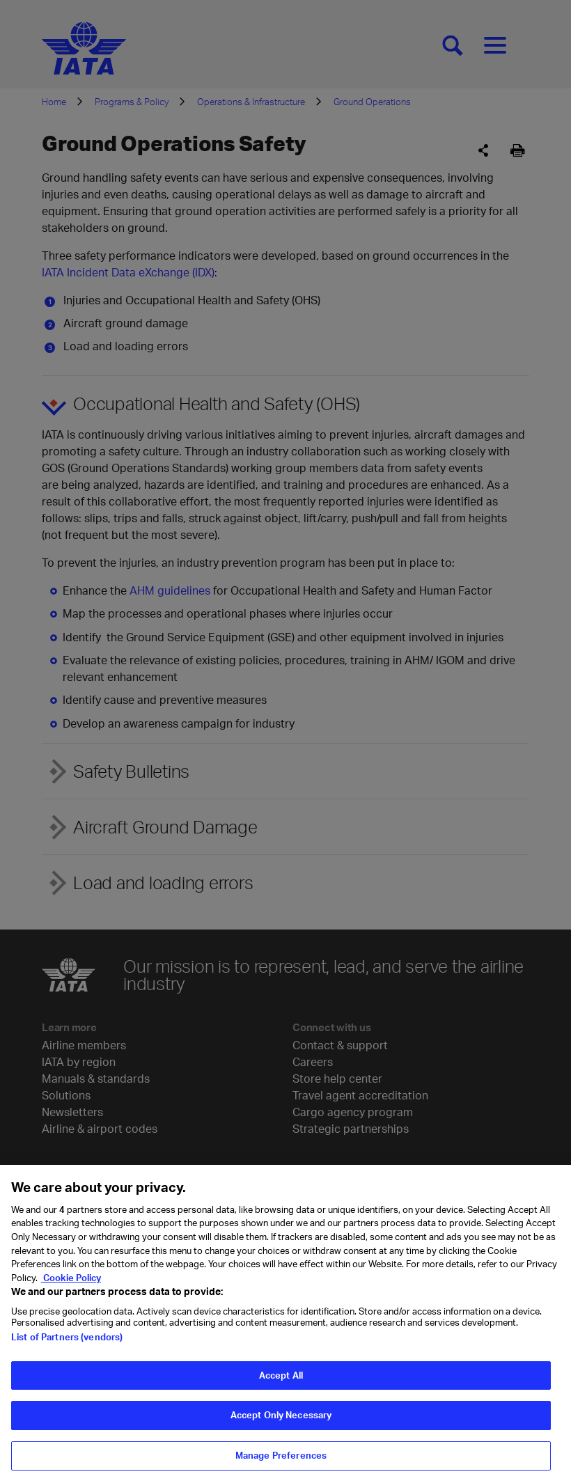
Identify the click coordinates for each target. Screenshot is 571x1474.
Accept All (281, 1393)
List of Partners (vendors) (67, 1355)
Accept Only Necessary (281, 1432)
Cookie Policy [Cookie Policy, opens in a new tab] (71, 1295)
